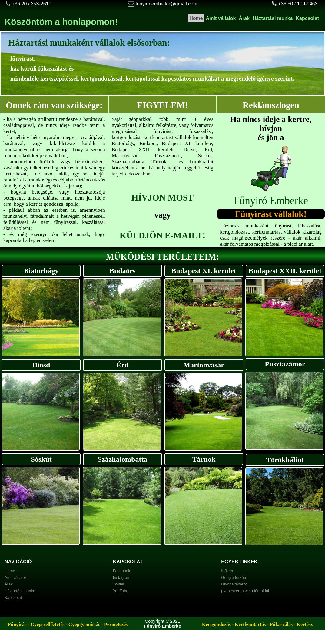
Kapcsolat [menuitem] (307, 18)
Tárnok (203, 459)
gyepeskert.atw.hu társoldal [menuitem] (245, 591)
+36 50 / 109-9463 (297, 3)
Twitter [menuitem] (118, 584)
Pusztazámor (285, 364)
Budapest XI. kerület (203, 271)
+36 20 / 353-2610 (31, 3)
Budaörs (122, 271)
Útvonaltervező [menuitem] (234, 584)
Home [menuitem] (196, 18)
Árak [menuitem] (244, 18)
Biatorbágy (41, 271)
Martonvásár (203, 365)
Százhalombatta (122, 459)
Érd (122, 365)
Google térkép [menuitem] (233, 577)
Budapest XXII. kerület (285, 271)
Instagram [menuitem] (122, 577)
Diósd (41, 365)
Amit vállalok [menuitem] (221, 18)
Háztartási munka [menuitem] (273, 18)
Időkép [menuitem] (227, 571)
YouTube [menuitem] (120, 591)
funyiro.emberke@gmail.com (166, 3)
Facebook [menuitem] (121, 571)
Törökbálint (285, 460)
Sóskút (41, 459)
